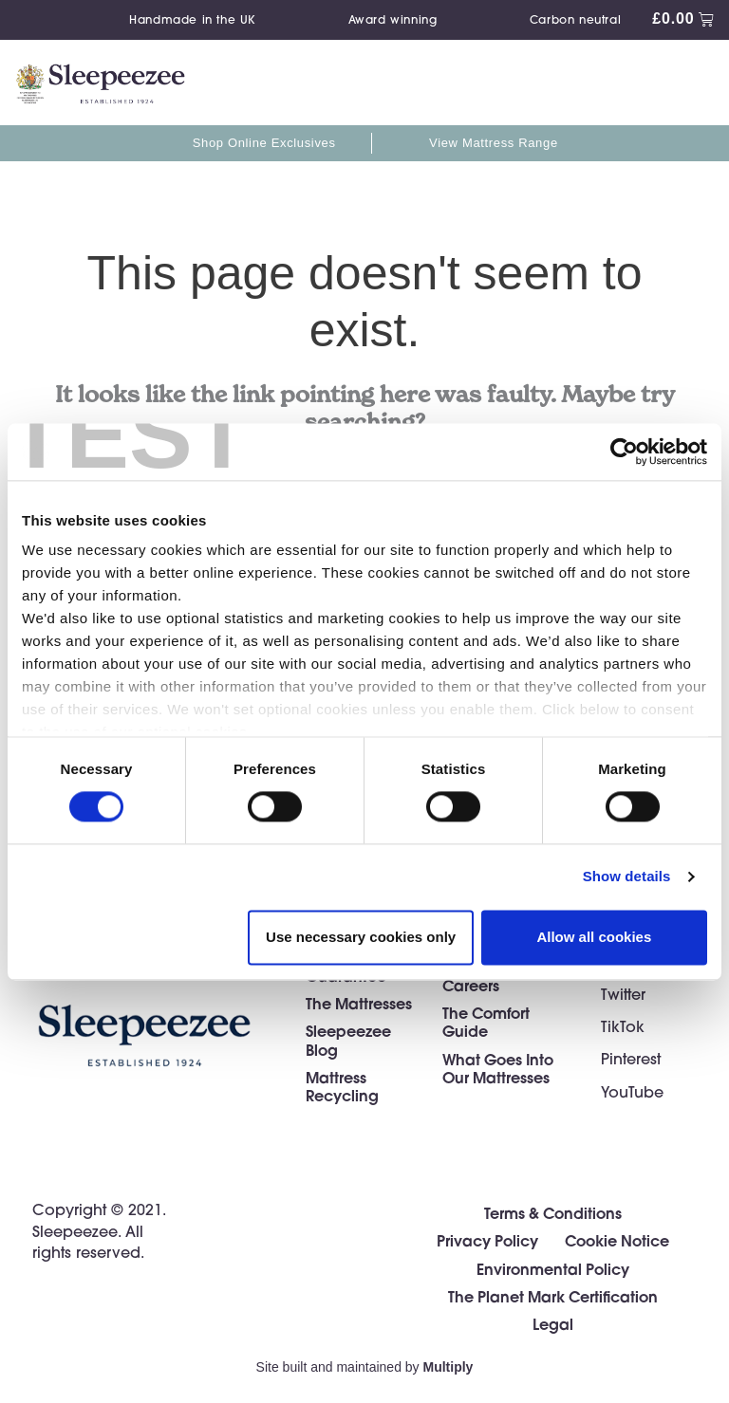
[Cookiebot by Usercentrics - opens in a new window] (624, 451)
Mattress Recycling (342, 1086)
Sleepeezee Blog (348, 1040)
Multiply (448, 1367)
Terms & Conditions (553, 1213)
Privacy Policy (487, 1240)
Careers (470, 985)
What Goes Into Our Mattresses (497, 1068)
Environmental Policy (553, 1269)
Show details (627, 877)
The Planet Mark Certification (553, 1296)
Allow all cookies (593, 937)
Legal (553, 1324)
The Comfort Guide (486, 1022)
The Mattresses (359, 1003)
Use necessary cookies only (361, 937)
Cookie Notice (617, 1240)
